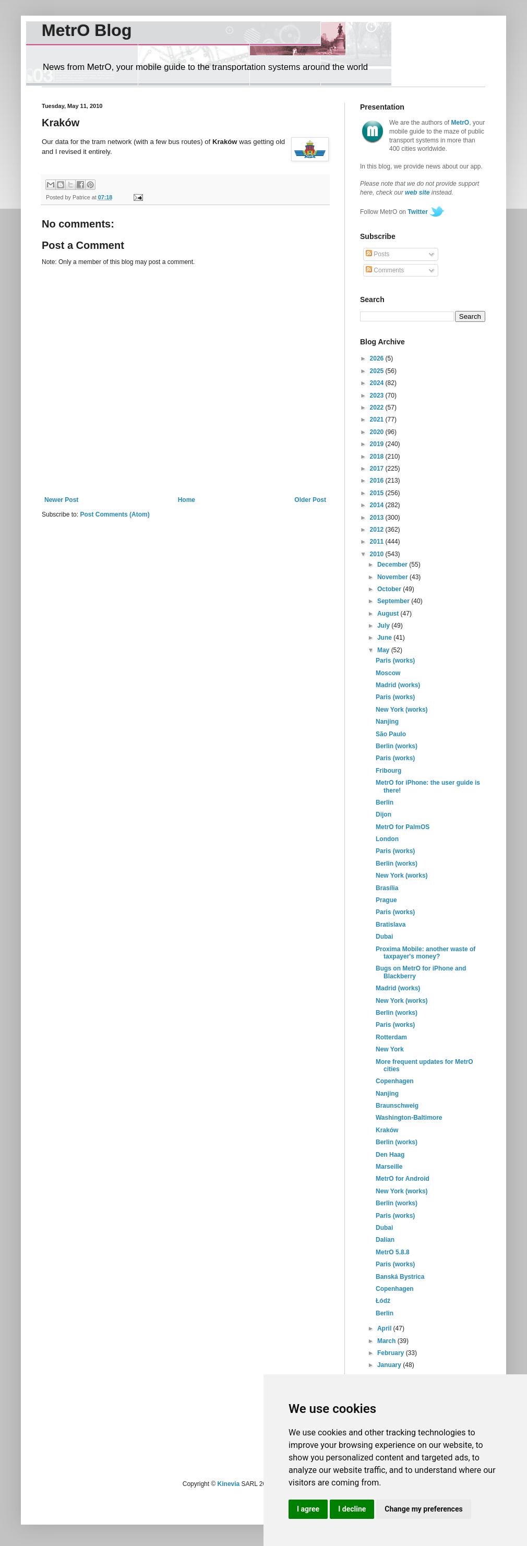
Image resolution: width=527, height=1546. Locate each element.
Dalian (385, 1239)
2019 (378, 444)
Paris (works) (395, 660)
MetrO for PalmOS (402, 827)
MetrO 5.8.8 (393, 1252)
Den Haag (390, 1154)
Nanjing (387, 721)
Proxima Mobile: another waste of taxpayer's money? (425, 952)
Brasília (387, 888)
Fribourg (388, 770)
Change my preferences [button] (423, 1509)
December (393, 564)
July (384, 625)
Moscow (388, 673)
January (390, 1365)
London (387, 839)
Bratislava (390, 924)
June (385, 637)
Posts (377, 254)
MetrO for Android (402, 1178)
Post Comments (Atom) (114, 514)
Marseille (389, 1166)
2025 (378, 371)
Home (186, 500)
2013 (378, 517)
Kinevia (229, 1484)
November (393, 577)
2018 (378, 456)
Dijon (383, 814)
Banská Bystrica (400, 1276)
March (387, 1341)
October (390, 589)
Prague (386, 900)
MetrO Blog (86, 30)
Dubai (384, 936)
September (394, 601)
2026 (378, 358)
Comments (385, 270)
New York (390, 1049)
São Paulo (391, 734)
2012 (378, 529)
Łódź (383, 1300)
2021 (378, 419)
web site (417, 192)
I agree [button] (308, 1509)
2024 (378, 383)
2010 (378, 554)
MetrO (460, 122)
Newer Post (61, 500)
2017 (378, 468)
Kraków (387, 1130)
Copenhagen (395, 1081)
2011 (378, 541)
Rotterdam (391, 1037)
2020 (378, 432)
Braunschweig (397, 1105)
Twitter (417, 211)
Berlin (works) (396, 746)
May (384, 650)
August (389, 613)
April (385, 1328)
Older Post (310, 500)
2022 (378, 407)
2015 (378, 493)
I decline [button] (352, 1509)
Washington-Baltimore (409, 1117)
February (391, 1353)
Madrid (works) (398, 685)
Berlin (384, 802)
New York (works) (402, 709)
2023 (378, 395)
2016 (378, 480)
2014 (378, 505)
